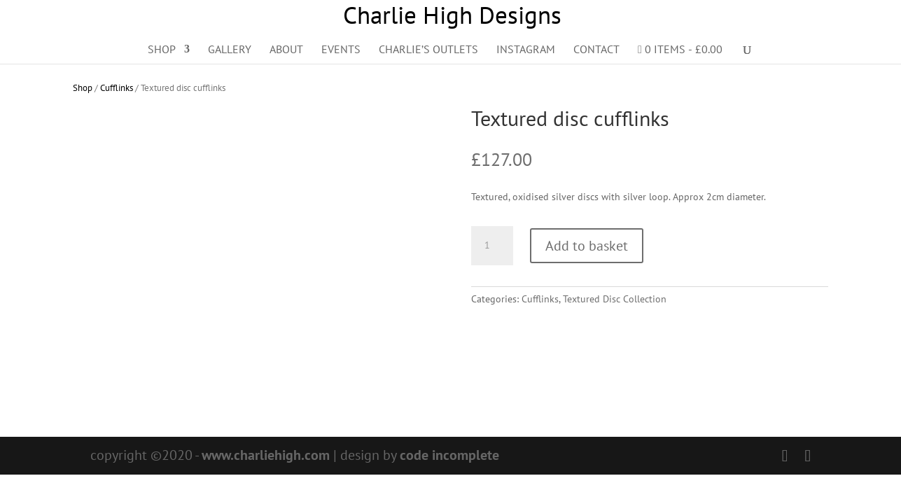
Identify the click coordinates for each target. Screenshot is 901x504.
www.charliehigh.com (266, 455)
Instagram (525, 50)
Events (341, 50)
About (286, 50)
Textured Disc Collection (614, 299)
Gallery (229, 50)
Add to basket (586, 246)
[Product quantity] (492, 245)
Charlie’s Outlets (428, 50)
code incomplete (449, 455)
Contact (596, 50)
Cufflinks (116, 88)
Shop (162, 50)
